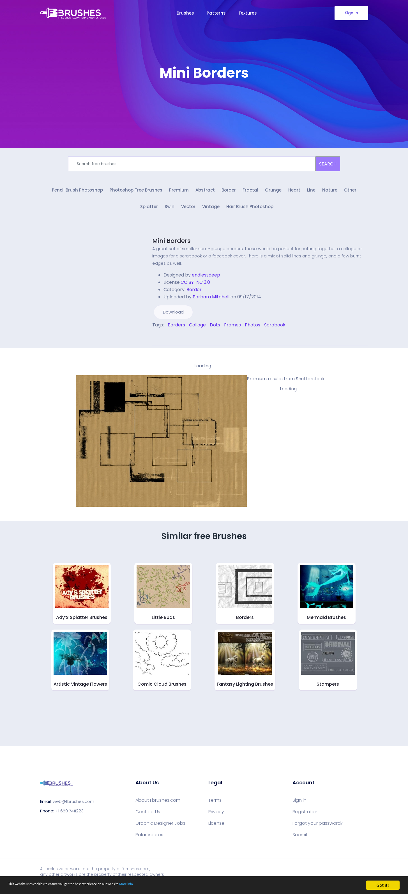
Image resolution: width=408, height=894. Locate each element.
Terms (215, 805)
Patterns (216, 13)
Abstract (205, 193)
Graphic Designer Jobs (160, 828)
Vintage (211, 212)
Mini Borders (171, 245)
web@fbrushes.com (73, 806)
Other (350, 193)
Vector (188, 212)
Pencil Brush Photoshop (77, 193)
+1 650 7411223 (69, 815)
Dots (215, 329)
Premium (179, 193)
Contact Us (147, 816)
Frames (232, 329)
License (216, 828)
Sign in (299, 805)
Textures (247, 13)
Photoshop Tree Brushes (136, 193)
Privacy (216, 816)
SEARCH (327, 164)
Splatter (149, 212)
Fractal (250, 193)
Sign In (351, 13)
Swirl (169, 212)
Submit (300, 839)
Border (229, 193)
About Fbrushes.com (157, 805)
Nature (329, 193)
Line (311, 193)
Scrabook (274, 329)
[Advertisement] (204, 98)
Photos (252, 329)
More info (172, 886)
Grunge (273, 193)
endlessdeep (206, 280)
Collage (197, 329)
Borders (176, 329)
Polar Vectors (150, 839)
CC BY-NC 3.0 (195, 287)
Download (173, 317)
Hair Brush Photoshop (249, 212)
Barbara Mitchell (211, 301)
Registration (305, 816)
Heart (294, 193)
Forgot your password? (317, 828)
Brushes (185, 13)
